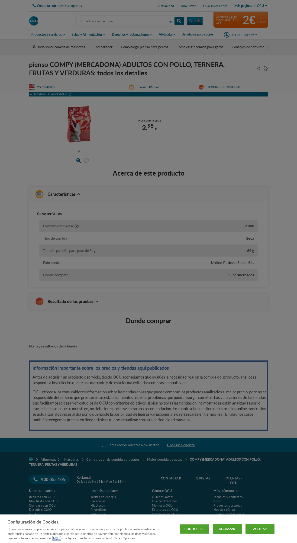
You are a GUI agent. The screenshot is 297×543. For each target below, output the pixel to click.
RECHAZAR (227, 529)
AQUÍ (57, 538)
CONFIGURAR (194, 529)
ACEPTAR (260, 529)
